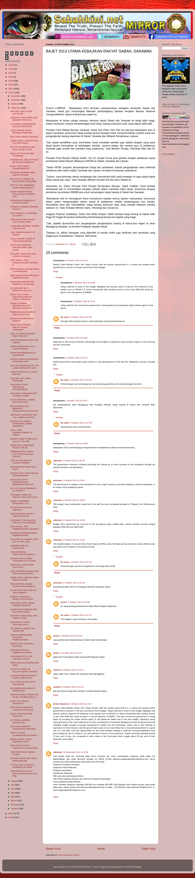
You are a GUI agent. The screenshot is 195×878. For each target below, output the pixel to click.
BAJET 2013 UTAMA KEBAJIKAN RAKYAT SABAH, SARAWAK (21, 296)
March (14, 800)
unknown (57, 460)
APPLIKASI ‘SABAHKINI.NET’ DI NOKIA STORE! (24, 394)
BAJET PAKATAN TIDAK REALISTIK (21, 715)
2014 (11, 84)
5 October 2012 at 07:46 (81, 423)
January (15, 808)
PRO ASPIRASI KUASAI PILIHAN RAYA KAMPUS (22, 585)
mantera (57, 670)
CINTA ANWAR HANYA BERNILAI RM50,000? (21, 131)
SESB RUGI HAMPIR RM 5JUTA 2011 (22, 566)
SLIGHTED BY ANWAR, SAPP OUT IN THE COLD (24, 540)
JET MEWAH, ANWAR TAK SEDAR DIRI (22, 629)
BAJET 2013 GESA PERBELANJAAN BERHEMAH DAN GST (22, 482)
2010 (11, 817)
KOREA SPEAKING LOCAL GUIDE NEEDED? (22, 347)
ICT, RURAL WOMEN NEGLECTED (20, 721)
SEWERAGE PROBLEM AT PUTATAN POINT (22, 201)
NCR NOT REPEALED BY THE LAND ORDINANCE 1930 (24, 366)
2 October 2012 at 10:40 (84, 301)
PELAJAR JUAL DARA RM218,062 (20, 379)
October (15, 104)
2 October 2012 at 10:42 (77, 338)
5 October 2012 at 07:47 (81, 615)
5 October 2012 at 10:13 (73, 687)
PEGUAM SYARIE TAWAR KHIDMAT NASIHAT (22, 604)
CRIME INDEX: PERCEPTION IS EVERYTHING (24, 142)
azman (64, 602)
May (13, 793)
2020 (11, 65)
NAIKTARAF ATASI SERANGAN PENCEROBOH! (19, 387)
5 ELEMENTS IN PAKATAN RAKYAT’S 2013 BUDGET (23, 521)
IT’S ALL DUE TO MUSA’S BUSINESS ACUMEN (22, 766)
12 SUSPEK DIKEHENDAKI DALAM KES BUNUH (23, 125)
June (13, 789)
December (16, 96)
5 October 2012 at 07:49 (81, 562)
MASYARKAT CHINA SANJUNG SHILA (19, 623)
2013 (11, 89)
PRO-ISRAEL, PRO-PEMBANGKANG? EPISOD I (24, 527)
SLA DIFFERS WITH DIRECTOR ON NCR (21, 289)
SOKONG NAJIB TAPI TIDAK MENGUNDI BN (23, 759)
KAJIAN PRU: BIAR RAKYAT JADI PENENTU (23, 591)
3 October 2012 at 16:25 (74, 583)
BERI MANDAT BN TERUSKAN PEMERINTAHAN (24, 276)
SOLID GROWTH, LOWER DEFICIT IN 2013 (22, 401)
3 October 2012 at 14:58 (74, 520)
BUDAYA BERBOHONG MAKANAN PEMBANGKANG (21, 637)
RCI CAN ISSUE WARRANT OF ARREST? (23, 489)
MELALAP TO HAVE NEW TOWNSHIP (22, 154)
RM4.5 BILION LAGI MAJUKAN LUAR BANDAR (24, 270)
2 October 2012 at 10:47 (77, 358)
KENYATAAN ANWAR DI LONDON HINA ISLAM (21, 708)
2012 (11, 92)
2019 (11, 69)
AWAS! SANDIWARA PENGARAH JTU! (19, 502)
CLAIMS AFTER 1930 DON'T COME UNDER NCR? (23, 676)
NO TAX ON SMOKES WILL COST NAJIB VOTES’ (23, 148)
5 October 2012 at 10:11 (73, 670)
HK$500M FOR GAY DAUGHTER (19, 547)
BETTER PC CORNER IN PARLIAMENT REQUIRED (23, 180)
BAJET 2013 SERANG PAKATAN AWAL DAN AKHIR (21, 247)
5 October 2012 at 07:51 (81, 380)
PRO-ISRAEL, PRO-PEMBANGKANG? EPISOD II (24, 262)
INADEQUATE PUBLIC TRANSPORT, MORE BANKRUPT (21, 423)
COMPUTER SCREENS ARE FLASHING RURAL (23, 610)
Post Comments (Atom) (68, 855)
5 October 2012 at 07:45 (81, 317)
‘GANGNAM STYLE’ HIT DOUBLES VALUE (21, 657)
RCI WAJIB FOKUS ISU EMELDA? (21, 508)
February (15, 804)
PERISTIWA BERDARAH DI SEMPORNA (23, 354)
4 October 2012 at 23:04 (71, 636)
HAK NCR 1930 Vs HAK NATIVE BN (21, 112)
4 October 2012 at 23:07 (71, 653)
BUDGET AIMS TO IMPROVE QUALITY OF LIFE (23, 440)
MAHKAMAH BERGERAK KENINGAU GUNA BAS (22, 283)
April (13, 797)
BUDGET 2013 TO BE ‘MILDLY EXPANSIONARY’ (24, 474)
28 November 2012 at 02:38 (75, 752)
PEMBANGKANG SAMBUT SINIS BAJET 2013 (22, 313)
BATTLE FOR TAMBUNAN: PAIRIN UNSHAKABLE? (22, 186)
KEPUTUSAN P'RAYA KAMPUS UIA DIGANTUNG (24, 746)
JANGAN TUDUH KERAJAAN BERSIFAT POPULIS (24, 118)
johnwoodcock (115, 867)
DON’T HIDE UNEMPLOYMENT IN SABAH (21, 432)
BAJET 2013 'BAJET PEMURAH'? (19, 702)
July (13, 785)
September (16, 108)
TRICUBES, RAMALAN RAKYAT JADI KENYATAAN (24, 496)
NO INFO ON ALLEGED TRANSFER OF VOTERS (23, 559)
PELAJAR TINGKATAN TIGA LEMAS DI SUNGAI (23, 255)
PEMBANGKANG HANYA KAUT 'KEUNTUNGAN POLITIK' (21, 454)
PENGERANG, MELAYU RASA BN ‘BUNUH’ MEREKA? (24, 161)
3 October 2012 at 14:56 (74, 500)
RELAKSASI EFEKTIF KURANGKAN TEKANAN (23, 727)
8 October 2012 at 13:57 (81, 704)
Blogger (137, 867)
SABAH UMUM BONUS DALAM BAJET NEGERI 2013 (22, 194)
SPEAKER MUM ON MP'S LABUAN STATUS (22, 515)
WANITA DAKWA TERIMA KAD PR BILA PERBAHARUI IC (24, 695)
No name (65, 317)
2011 (11, 813)
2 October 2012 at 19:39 (77, 443)
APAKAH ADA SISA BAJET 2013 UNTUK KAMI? (22, 220)
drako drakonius (61, 704)
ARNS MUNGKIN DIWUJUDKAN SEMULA (22, 553)
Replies (59, 277)
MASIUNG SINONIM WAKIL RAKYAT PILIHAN (23, 173)
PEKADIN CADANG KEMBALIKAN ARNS (21, 651)
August (14, 781)
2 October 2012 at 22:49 (74, 460)
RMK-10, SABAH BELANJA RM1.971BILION (22, 334)
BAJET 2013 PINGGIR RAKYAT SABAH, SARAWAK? (20, 327)
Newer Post (53, 848)
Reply (55, 271)
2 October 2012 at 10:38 (84, 283)
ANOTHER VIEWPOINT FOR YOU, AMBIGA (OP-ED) (23, 416)
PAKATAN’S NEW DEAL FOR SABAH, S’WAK (23, 617)
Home (101, 848)
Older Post (148, 848)
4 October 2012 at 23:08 (79, 602)
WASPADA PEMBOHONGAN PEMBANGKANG (23, 534)
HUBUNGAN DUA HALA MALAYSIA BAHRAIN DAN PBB (23, 773)
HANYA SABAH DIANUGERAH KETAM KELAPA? (24, 360)
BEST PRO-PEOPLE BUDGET (24, 137)
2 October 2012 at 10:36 (77, 260)
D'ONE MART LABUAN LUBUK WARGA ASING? (24, 578)
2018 (11, 73)
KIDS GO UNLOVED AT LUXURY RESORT (21, 461)
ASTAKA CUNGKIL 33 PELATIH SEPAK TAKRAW (23, 670)
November (16, 100)
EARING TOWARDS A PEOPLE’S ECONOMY (22, 598)
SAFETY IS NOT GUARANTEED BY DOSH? (24, 734)
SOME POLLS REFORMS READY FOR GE (22, 446)
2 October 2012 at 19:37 (77, 400)
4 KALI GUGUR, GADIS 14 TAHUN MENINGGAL (22, 240)
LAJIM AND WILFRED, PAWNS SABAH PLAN (24, 227)
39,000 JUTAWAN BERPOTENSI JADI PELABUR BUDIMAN (21, 305)
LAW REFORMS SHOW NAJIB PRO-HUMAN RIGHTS (24, 572)
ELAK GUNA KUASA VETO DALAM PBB (22, 683)
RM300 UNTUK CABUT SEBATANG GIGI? (21, 740)
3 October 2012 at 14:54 (74, 480)
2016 (11, 77)
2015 (11, 81)
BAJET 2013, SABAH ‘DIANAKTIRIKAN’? (20, 167)
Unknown (57, 583)
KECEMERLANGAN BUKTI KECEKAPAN (22, 689)
